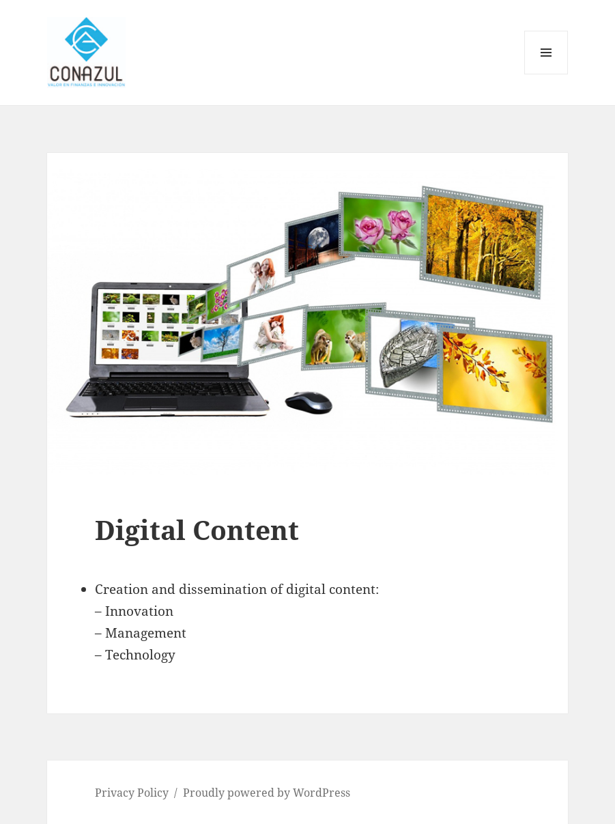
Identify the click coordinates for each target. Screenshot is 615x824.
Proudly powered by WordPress (266, 792)
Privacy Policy (132, 792)
